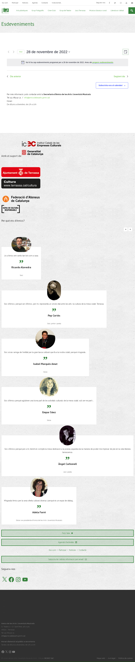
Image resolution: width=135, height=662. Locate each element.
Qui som (5, 3)
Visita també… (57, 3)
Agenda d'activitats (67, 542)
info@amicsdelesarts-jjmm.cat (37, 98)
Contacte (45, 3)
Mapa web (101, 658)
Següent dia (121, 76)
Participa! (15, 3)
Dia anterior (14, 76)
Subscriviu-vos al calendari (110, 86)
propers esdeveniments (102, 63)
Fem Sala (67, 533)
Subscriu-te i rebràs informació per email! (67, 559)
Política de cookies (125, 658)
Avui (20, 52)
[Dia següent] (13, 52)
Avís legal (111, 658)
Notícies (25, 3)
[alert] (67, 62)
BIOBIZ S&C (49, 658)
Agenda (35, 3)
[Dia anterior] (8, 52)
